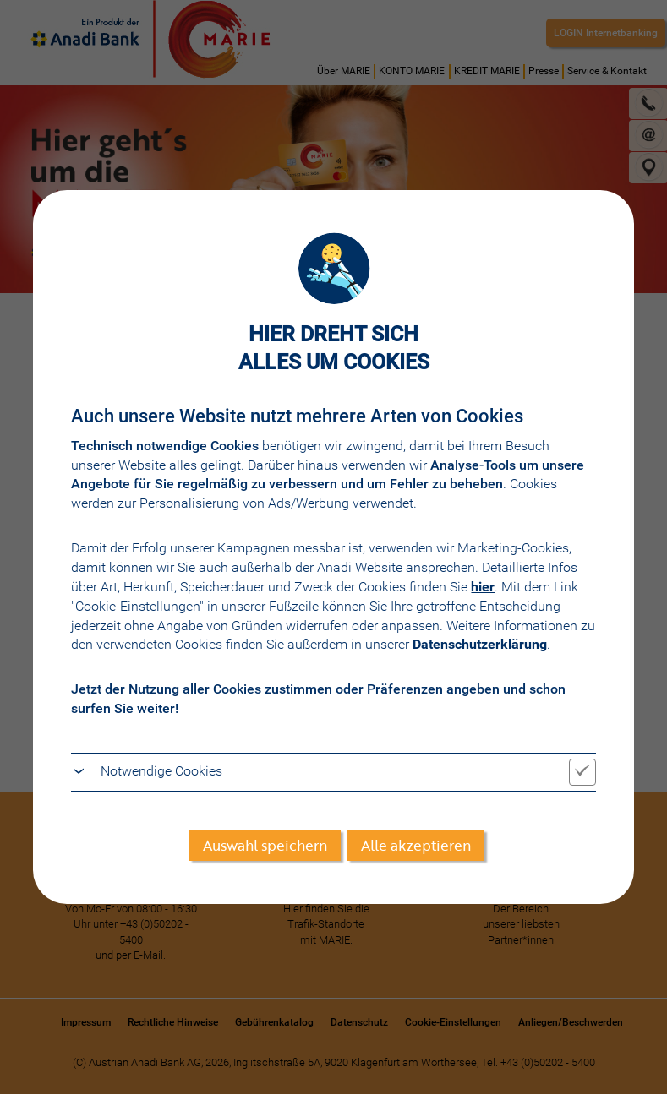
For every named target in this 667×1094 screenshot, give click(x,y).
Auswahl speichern (265, 845)
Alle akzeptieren (416, 845)
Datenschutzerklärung (480, 644)
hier (483, 587)
